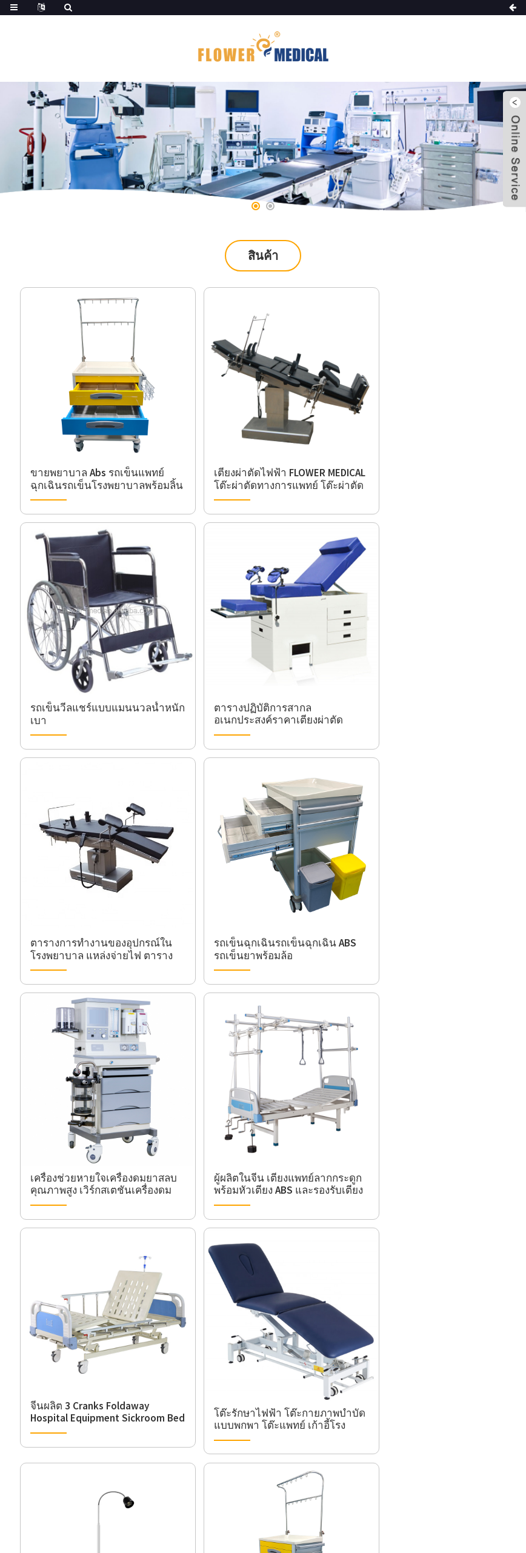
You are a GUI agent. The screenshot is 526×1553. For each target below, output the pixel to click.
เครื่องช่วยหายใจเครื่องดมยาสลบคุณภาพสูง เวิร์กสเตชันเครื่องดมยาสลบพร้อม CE (98, 896)
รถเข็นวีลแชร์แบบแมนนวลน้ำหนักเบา (425, 460)
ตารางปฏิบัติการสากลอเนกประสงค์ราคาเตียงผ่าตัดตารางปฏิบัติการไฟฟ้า (88, 678)
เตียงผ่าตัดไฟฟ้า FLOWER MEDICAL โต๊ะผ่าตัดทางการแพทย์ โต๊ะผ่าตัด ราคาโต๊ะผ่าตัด (260, 460)
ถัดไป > (290, 1177)
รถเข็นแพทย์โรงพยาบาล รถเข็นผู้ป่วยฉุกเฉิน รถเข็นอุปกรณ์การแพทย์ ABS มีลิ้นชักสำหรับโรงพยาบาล (427, 1114)
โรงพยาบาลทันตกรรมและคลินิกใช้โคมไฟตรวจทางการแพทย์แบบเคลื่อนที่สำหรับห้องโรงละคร (259, 1114)
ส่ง (468, 1415)
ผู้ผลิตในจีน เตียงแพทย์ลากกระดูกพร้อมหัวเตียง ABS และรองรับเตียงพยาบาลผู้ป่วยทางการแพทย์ (260, 896)
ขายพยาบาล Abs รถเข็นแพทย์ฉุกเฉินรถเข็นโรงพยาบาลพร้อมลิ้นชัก (89, 460)
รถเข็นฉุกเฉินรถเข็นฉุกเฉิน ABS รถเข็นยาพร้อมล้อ (425, 678)
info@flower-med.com (123, 1401)
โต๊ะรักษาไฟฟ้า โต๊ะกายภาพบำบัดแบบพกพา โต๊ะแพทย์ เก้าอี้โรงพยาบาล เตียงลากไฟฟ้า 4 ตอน (98, 1114)
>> (326, 1177)
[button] (255, 206)
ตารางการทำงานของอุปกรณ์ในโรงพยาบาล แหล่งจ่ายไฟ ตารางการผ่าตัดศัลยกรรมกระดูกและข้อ (260, 678)
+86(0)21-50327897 (115, 1381)
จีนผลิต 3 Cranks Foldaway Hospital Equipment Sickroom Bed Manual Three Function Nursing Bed (427, 890)
